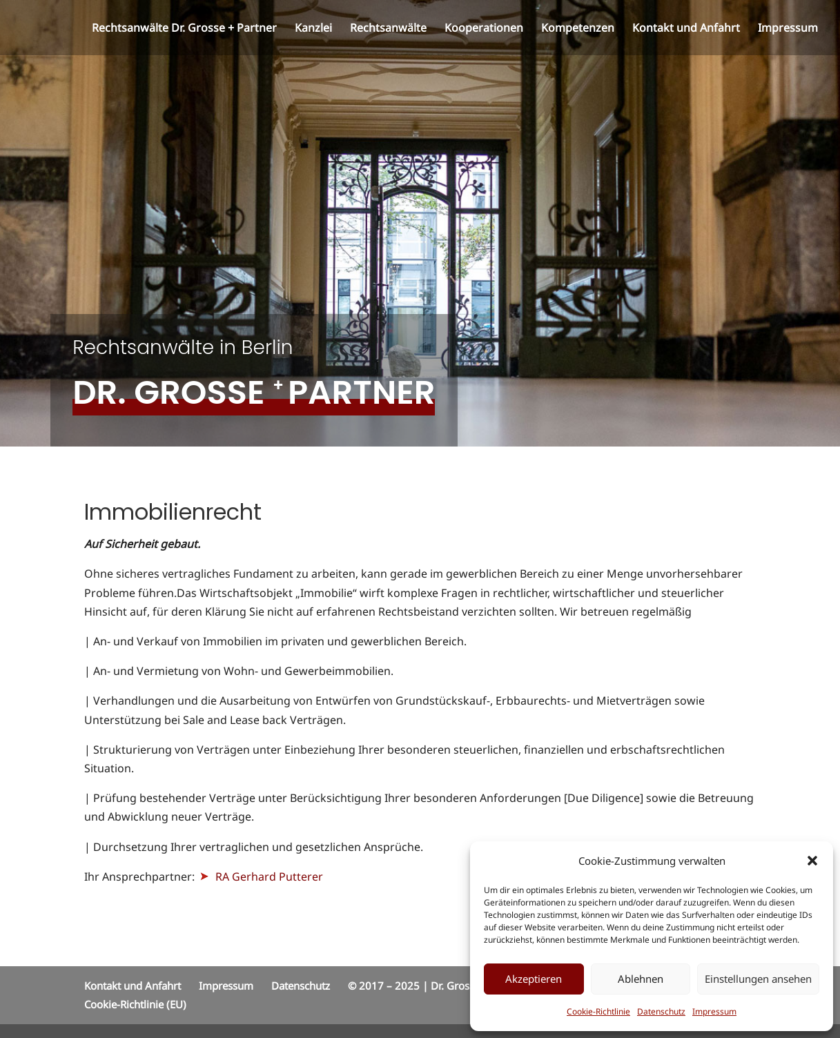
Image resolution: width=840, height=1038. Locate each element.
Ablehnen (640, 979)
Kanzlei (313, 29)
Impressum (714, 1011)
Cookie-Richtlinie (598, 1011)
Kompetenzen (577, 29)
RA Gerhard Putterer (261, 876)
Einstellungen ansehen (758, 979)
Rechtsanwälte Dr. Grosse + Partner (184, 29)
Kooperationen (484, 29)
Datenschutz (661, 1011)
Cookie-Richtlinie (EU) (135, 1004)
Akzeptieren (533, 979)
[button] (812, 861)
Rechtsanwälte (388, 29)
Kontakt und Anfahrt (686, 29)
